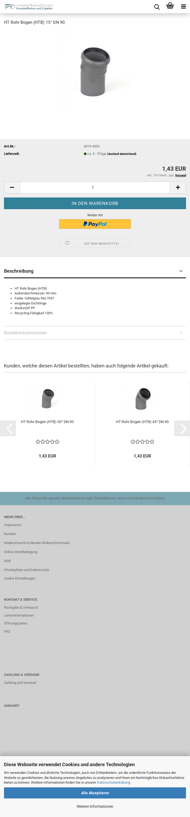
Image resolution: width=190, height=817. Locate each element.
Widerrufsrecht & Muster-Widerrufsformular (37, 543)
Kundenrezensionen (25, 332)
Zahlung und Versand (20, 683)
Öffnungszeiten (15, 623)
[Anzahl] (95, 188)
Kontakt (10, 534)
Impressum (12, 525)
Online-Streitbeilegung (20, 552)
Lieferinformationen (19, 615)
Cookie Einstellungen (19, 578)
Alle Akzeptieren (95, 793)
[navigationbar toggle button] (183, 6)
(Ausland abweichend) (121, 154)
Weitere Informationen (95, 806)
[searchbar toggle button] (156, 6)
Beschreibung (18, 271)
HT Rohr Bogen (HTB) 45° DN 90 (142, 422)
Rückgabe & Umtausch (21, 607)
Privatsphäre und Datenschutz (26, 570)
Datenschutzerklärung (113, 782)
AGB (7, 561)
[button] (12, 188)
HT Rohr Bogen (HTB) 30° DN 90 (47, 422)
